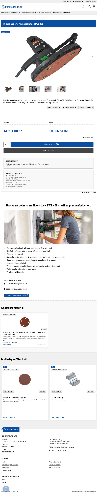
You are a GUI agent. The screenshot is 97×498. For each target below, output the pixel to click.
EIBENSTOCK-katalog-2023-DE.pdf (15, 284)
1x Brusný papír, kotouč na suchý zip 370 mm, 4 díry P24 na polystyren (27, 164)
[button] (84, 7)
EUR (71, 1)
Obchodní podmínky (78, 491)
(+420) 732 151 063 (8, 446)
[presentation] (93, 57)
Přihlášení (85, 1)
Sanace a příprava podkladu (28, 12)
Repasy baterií (6, 467)
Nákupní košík (48, 150)
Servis (3, 462)
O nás (3, 479)
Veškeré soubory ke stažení (17, 295)
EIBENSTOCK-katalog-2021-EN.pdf (15, 289)
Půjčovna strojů (6, 470)
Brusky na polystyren (45, 12)
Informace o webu (90, 491)
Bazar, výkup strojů (54, 465)
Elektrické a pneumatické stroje (9, 12)
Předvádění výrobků (55, 462)
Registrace (77, 1)
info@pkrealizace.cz (8, 452)
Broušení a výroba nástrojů (10, 465)
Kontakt (93, 1)
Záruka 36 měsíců (54, 467)
